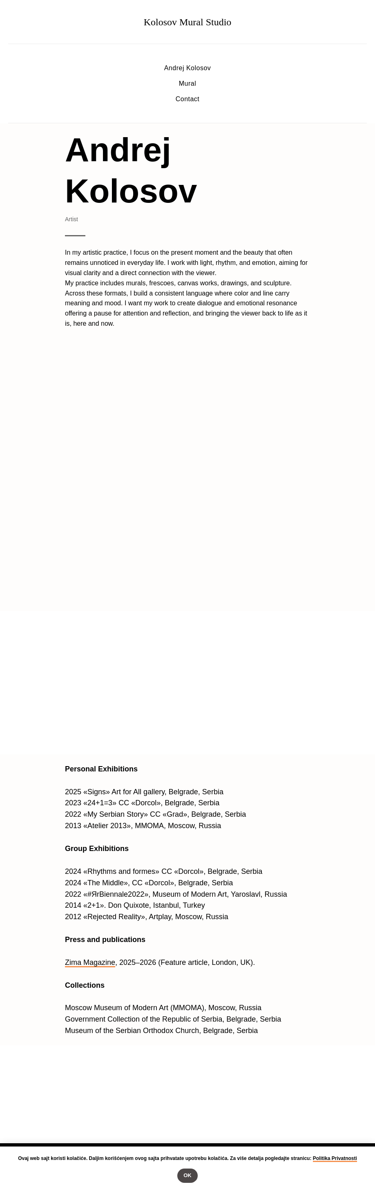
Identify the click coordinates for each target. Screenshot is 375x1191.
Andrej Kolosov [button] (187, 67)
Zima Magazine (90, 962)
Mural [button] (187, 83)
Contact (188, 99)
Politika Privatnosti (335, 1158)
